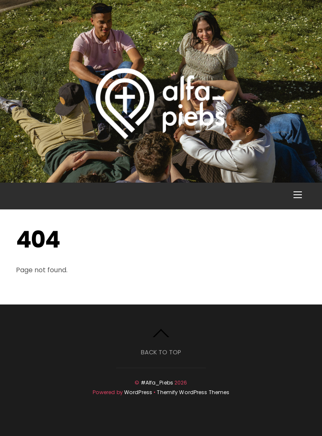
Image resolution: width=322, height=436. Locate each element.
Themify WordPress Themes (193, 392)
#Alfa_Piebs (157, 382)
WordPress (138, 392)
